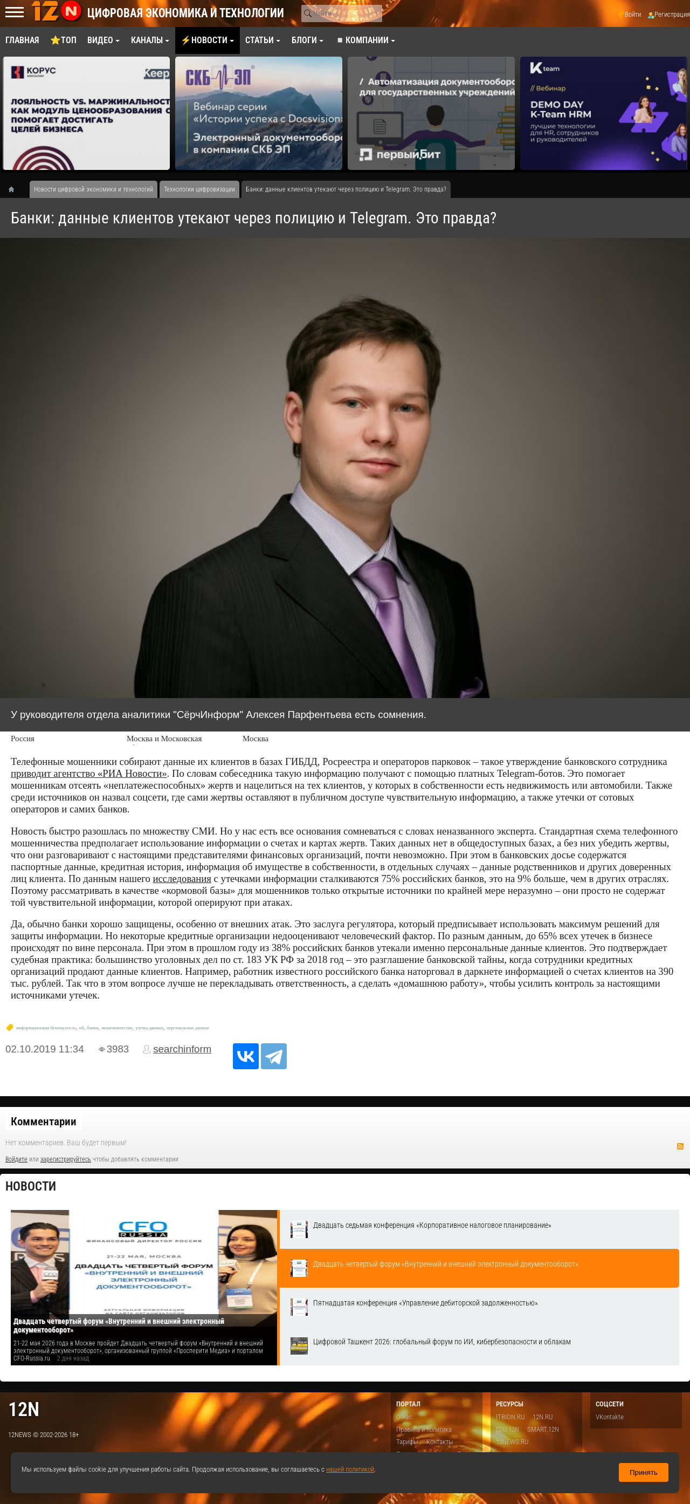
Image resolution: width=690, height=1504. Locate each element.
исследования (182, 878)
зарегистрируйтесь (65, 1159)
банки (93, 1028)
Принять (644, 1472)
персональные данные (188, 1028)
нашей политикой (350, 1469)
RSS (680, 1146)
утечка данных (149, 1028)
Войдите (16, 1159)
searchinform (182, 1049)
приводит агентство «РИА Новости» (89, 773)
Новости (30, 1186)
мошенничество (117, 1028)
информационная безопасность (46, 1028)
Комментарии (44, 1121)
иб (81, 1028)
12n (23, 1409)
